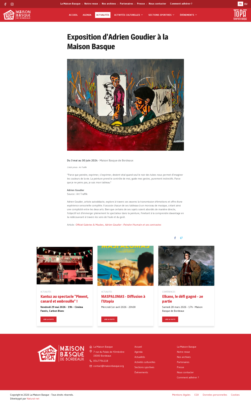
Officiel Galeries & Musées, (118, 224)
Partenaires (126, 3)
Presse (141, 3)
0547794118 (100, 360)
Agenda (87, 14)
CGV (196, 394)
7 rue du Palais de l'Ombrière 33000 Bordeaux (108, 353)
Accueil (73, 14)
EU (245, 3)
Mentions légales (181, 394)
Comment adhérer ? (181, 3)
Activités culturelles (128, 14)
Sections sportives (161, 14)
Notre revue (91, 3)
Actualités (102, 14)
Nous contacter (157, 3)
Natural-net (33, 398)
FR (240, 3)
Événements (188, 14)
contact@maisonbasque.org (108, 365)
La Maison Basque (70, 3)
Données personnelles (215, 394)
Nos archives (108, 3)
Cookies (235, 394)
